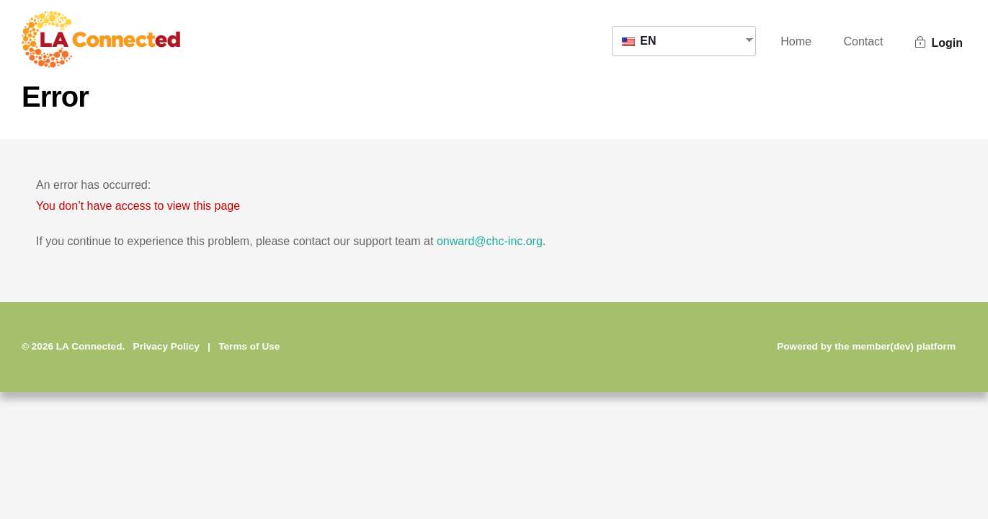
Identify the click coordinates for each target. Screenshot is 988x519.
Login (939, 42)
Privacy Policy (166, 346)
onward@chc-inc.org (490, 241)
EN (639, 41)
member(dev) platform (904, 346)
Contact (863, 41)
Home (795, 41)
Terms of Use (249, 346)
